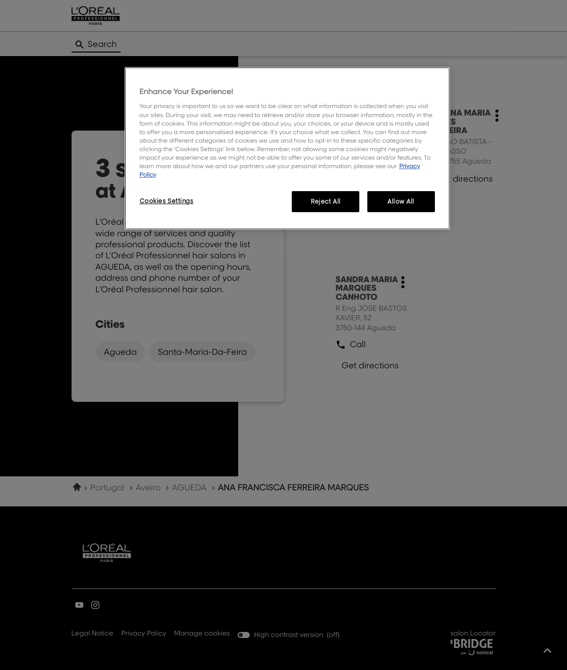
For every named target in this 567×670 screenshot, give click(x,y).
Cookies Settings (167, 201)
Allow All (400, 201)
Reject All (326, 201)
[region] (287, 148)
